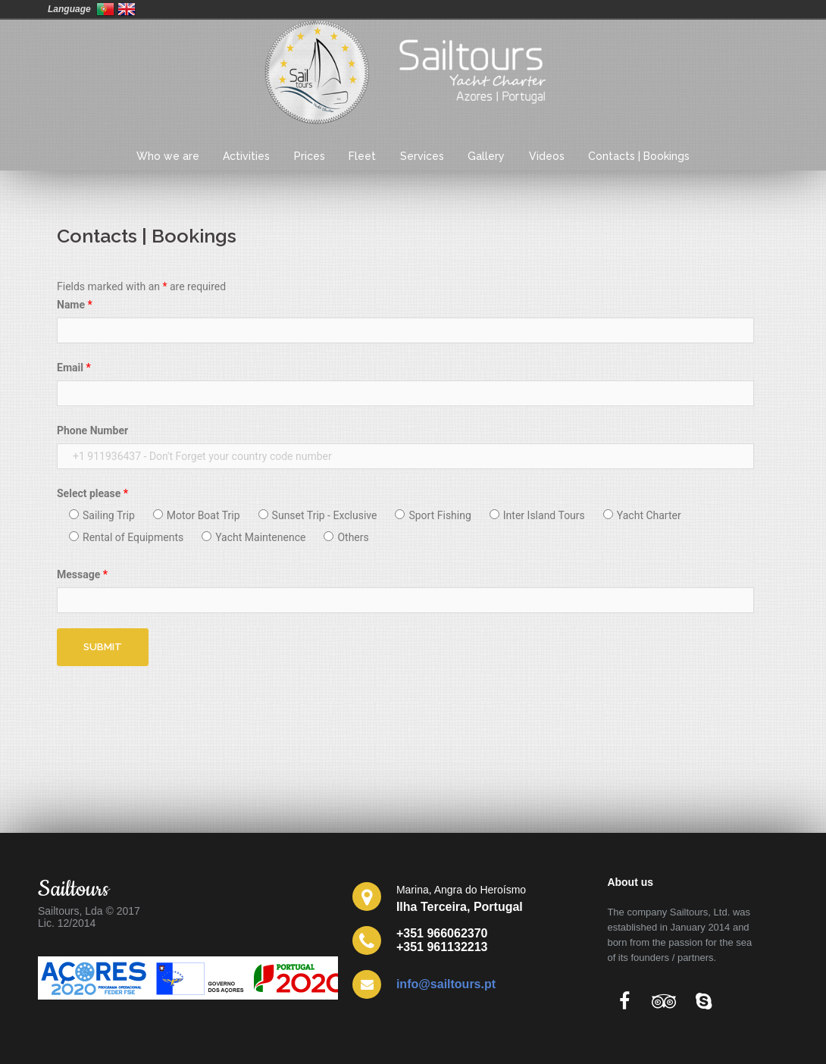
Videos (547, 156)
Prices (309, 156)
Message (82, 574)
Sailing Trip (102, 515)
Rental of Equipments (126, 537)
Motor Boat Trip (196, 515)
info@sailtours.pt (446, 984)
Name (74, 305)
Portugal (105, 9)
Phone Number (92, 430)
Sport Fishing (433, 515)
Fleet (362, 156)
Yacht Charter (642, 515)
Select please (92, 493)
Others (346, 537)
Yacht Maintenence (253, 537)
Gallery (486, 156)
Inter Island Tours (537, 515)
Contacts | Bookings (639, 156)
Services (422, 156)
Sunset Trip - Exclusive (317, 515)
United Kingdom (126, 9)
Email (74, 367)
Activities (246, 156)
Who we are (167, 156)
